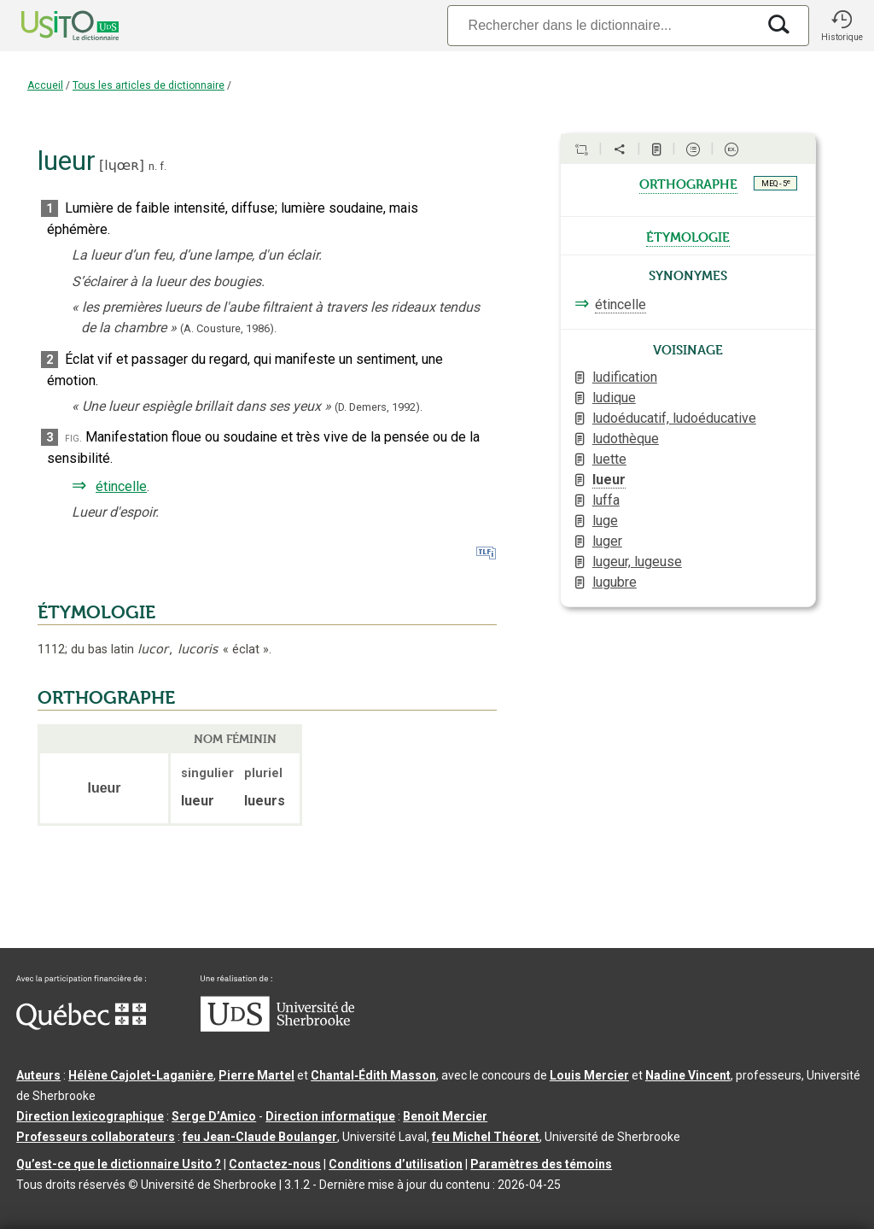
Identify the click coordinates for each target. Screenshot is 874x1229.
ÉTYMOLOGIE (96, 612)
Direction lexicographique (90, 1116)
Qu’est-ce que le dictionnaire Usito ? (118, 1164)
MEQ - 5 (775, 183)
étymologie (688, 235)
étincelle (121, 486)
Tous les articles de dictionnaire (148, 85)
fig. (73, 437)
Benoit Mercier (445, 1116)
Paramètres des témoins (541, 1164)
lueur (609, 479)
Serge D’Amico (214, 1116)
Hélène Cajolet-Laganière (140, 1075)
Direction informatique (330, 1116)
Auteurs (38, 1075)
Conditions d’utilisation (396, 1164)
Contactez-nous (275, 1164)
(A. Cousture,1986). (228, 328)
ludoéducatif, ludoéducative (674, 418)
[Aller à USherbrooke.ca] (277, 1027)
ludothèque (625, 438)
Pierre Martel (256, 1075)
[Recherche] (601, 25)
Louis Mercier (589, 1075)
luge (605, 520)
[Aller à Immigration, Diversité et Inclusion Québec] (81, 1026)
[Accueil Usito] (51, 25)
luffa (606, 500)
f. (163, 166)
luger (607, 541)
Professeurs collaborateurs (95, 1137)
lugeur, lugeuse (637, 561)
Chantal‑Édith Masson (373, 1075)
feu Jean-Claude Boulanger (260, 1137)
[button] (841, 25)
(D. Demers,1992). (378, 407)
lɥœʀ (121, 165)
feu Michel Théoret (485, 1137)
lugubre (614, 582)
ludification (624, 377)
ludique (614, 397)
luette (609, 459)
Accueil (45, 85)
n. (153, 166)
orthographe (688, 183)
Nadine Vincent (688, 1075)
